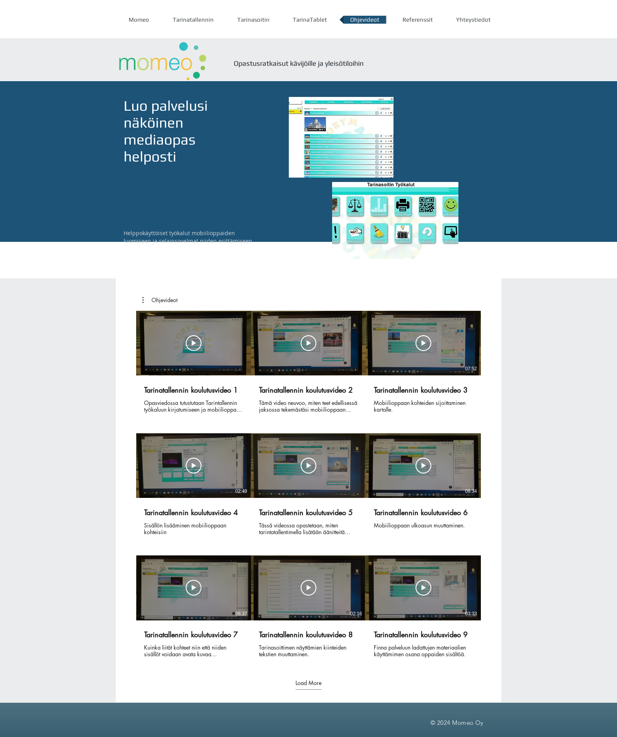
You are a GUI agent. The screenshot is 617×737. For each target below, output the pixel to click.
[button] (159, 300)
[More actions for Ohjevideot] (159, 300)
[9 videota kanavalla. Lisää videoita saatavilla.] (308, 484)
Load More (308, 683)
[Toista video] (193, 343)
